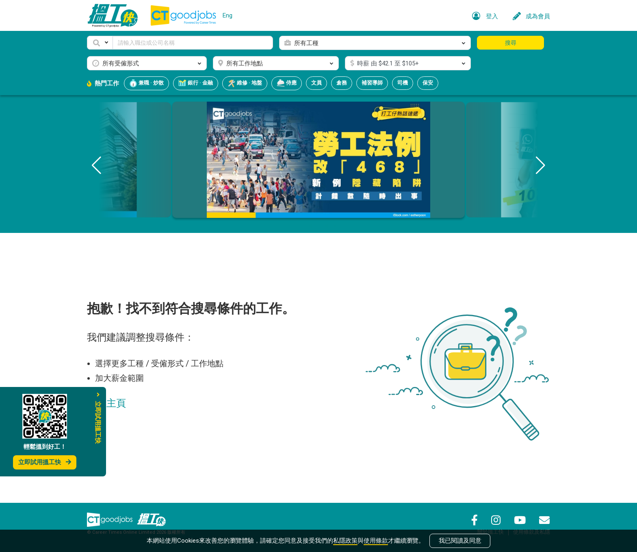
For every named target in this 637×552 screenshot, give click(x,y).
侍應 (287, 83)
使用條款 (376, 540)
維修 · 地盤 (245, 83)
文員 (316, 83)
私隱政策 (345, 540)
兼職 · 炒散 (146, 83)
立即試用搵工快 (44, 462)
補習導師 (372, 83)
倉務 (341, 83)
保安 (427, 83)
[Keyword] (193, 43)
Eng (227, 15)
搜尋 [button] (510, 42)
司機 (402, 83)
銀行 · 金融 (195, 83)
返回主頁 (106, 403)
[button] (100, 43)
